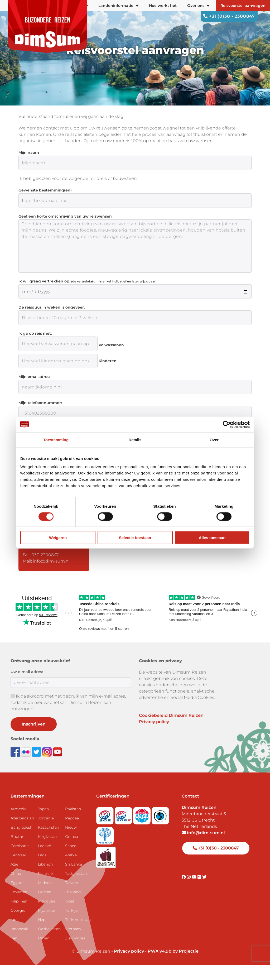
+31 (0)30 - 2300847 (229, 16)
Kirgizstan (47, 836)
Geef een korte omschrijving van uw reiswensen (65, 216)
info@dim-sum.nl (203, 832)
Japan (43, 808)
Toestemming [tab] (56, 439)
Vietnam (73, 928)
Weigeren (58, 537)
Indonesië (19, 928)
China (16, 873)
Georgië (18, 910)
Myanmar (46, 910)
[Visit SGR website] (105, 814)
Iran (14, 938)
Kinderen (108, 360)
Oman (44, 938)
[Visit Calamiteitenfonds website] (160, 814)
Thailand (73, 892)
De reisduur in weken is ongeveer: (51, 307)
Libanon (45, 864)
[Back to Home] (47, 26)
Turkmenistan (76, 919)
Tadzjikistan (76, 873)
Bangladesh (21, 827)
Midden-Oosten (45, 887)
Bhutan (17, 836)
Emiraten (19, 892)
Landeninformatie (118, 5)
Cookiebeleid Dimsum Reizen (171, 715)
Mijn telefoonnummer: (40, 402)
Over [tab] (214, 439)
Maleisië (45, 873)
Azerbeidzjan (22, 818)
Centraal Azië (18, 860)
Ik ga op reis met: (35, 333)
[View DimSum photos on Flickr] (26, 751)
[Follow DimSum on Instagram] (47, 751)
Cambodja (20, 845)
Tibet (69, 901)
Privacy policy (154, 721)
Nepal (43, 919)
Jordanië (46, 818)
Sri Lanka (73, 864)
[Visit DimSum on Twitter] (204, 877)
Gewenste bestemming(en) (45, 190)
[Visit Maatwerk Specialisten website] (106, 855)
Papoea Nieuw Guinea (72, 827)
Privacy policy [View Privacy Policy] (129, 951)
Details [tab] (134, 439)
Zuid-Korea (75, 938)
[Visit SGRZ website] (124, 814)
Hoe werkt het (163, 5)
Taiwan (71, 882)
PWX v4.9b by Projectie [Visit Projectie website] (173, 951)
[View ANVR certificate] (142, 814)
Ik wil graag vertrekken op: (87, 281)
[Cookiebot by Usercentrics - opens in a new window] (227, 424)
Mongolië (46, 901)
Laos (42, 855)
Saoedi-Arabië (72, 850)
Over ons (198, 5)
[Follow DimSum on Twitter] (37, 751)
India (15, 919)
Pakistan (73, 808)
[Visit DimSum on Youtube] (194, 877)
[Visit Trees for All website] (105, 834)
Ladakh (44, 845)
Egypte (17, 882)
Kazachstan (48, 827)
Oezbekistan (49, 928)
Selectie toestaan (135, 537)
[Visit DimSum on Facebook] (16, 751)
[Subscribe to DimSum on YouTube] (57, 751)
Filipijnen (19, 901)
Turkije (71, 910)
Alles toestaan (212, 537)
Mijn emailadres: (34, 376)
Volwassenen (111, 345)
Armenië (18, 808)
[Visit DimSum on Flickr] (199, 877)
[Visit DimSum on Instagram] (189, 877)
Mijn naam (28, 152)
